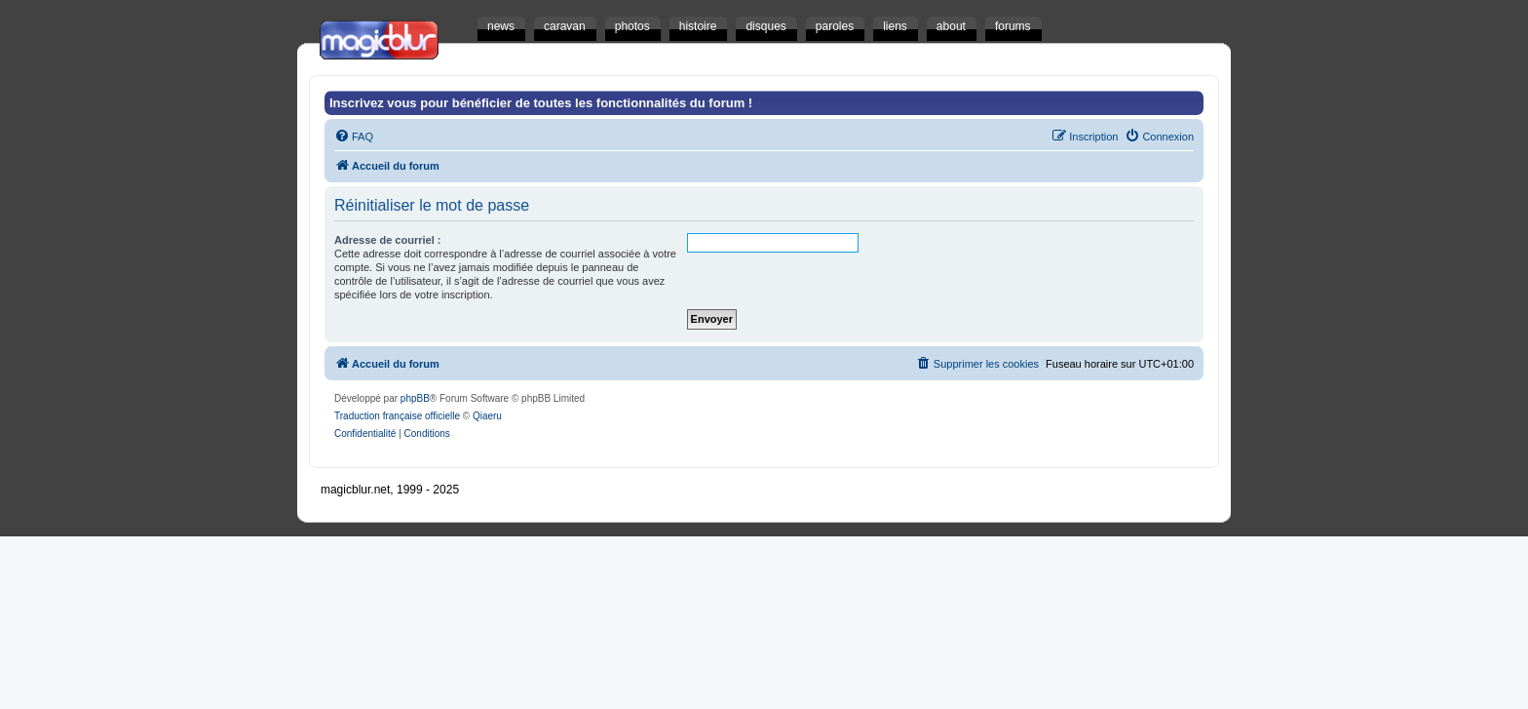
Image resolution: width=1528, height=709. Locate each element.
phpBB (415, 398)
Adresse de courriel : (387, 240)
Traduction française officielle (397, 416)
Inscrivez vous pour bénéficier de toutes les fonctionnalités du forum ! (540, 103)
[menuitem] (353, 136)
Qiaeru (487, 416)
